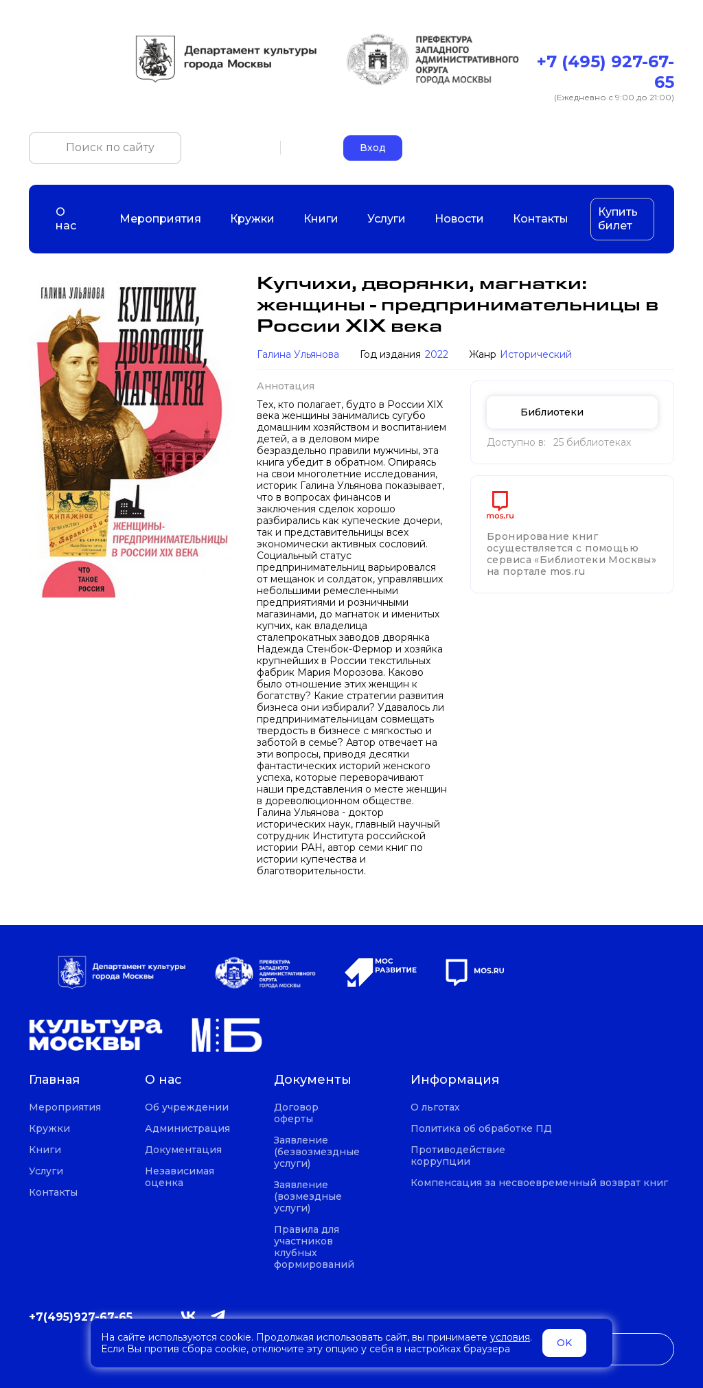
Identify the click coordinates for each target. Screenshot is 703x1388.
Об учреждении (187, 1107)
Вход (373, 147)
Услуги (386, 218)
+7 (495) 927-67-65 (605, 72)
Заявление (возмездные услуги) (308, 1196)
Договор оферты (296, 1113)
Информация (455, 1080)
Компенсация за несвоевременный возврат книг (539, 1183)
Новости (459, 218)
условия (510, 1337)
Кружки (252, 218)
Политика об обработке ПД (481, 1129)
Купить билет (618, 218)
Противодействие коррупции (458, 1156)
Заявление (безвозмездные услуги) (317, 1152)
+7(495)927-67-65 (80, 1316)
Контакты (540, 218)
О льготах (435, 1107)
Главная (54, 1080)
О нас (73, 218)
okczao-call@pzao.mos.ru (612, 147)
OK (564, 1342)
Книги (320, 218)
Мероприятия (160, 218)
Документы (313, 1080)
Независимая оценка (179, 1177)
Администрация (187, 1129)
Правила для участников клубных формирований (314, 1247)
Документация (183, 1150)
